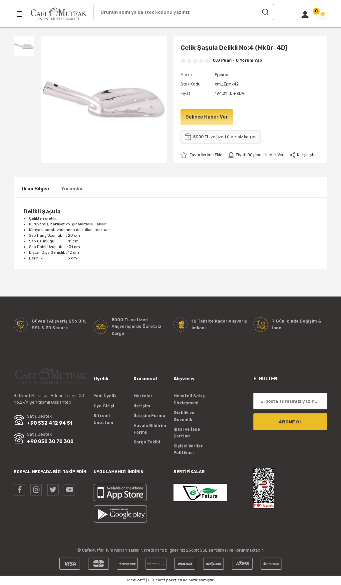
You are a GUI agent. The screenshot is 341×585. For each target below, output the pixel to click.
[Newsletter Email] (290, 401)
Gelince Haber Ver (207, 117)
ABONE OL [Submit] (290, 421)
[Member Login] (305, 14)
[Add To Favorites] (201, 155)
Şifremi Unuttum (103, 419)
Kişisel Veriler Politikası (188, 449)
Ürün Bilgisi (35, 189)
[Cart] (322, 14)
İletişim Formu (149, 415)
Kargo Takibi (147, 441)
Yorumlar (72, 189)
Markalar (143, 396)
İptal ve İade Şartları (186, 432)
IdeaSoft (136, 580)
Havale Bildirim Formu (150, 429)
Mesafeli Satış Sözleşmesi (189, 399)
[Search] (184, 12)
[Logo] (59, 14)
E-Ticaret (156, 580)
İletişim (142, 405)
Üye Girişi (104, 405)
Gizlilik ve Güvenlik (183, 416)
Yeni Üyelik (105, 396)
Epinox (221, 74)
